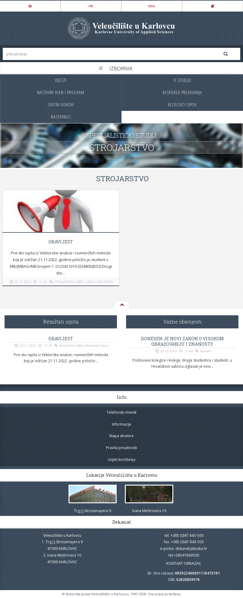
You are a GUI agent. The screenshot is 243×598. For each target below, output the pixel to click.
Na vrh (121, 305)
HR (91, 6)
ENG (151, 6)
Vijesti (61, 80)
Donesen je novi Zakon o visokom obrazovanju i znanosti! (182, 341)
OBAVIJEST (60, 242)
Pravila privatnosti (121, 447)
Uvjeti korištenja (122, 459)
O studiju (182, 80)
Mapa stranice (121, 435)
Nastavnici (61, 117)
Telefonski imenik (121, 412)
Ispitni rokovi (61, 105)
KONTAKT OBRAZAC (183, 563)
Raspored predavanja (182, 92)
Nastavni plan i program (60, 92)
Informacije (121, 424)
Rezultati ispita (182, 105)
